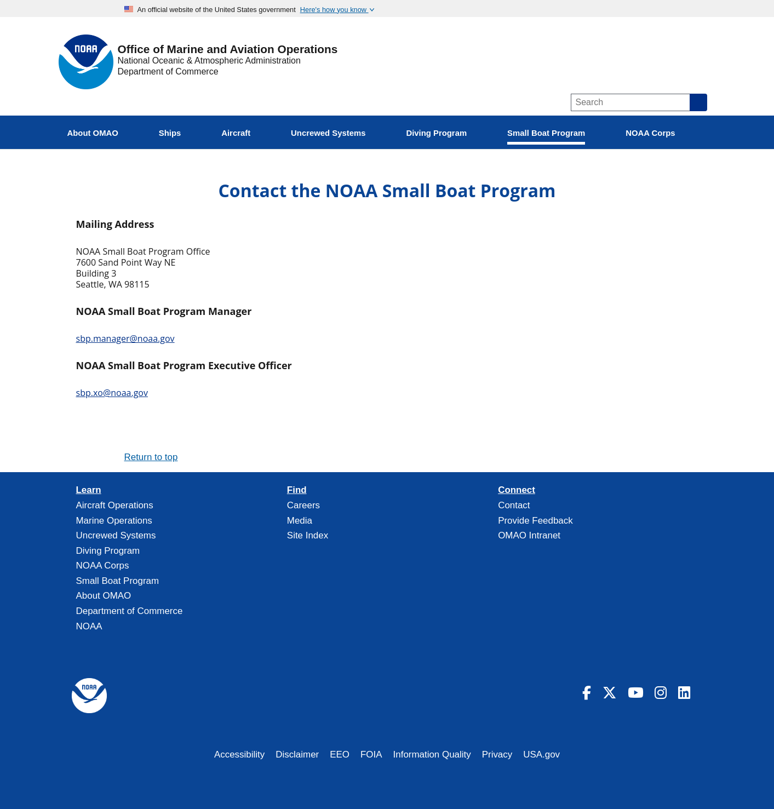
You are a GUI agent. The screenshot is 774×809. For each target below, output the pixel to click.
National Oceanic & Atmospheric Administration (209, 60)
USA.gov (541, 754)
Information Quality (432, 754)
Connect (516, 490)
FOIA (371, 754)
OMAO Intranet (529, 535)
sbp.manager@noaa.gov (125, 338)
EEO (339, 754)
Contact (514, 505)
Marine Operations (114, 520)
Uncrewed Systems (116, 535)
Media (299, 520)
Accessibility (239, 754)
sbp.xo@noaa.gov (112, 393)
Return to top (151, 457)
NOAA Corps (102, 565)
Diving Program (108, 551)
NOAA (89, 626)
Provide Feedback (535, 520)
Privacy (497, 754)
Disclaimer (297, 754)
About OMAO (103, 595)
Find (297, 490)
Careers (303, 505)
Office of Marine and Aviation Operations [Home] (228, 49)
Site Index (307, 535)
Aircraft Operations (114, 505)
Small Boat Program (117, 581)
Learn (88, 490)
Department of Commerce (168, 71)
